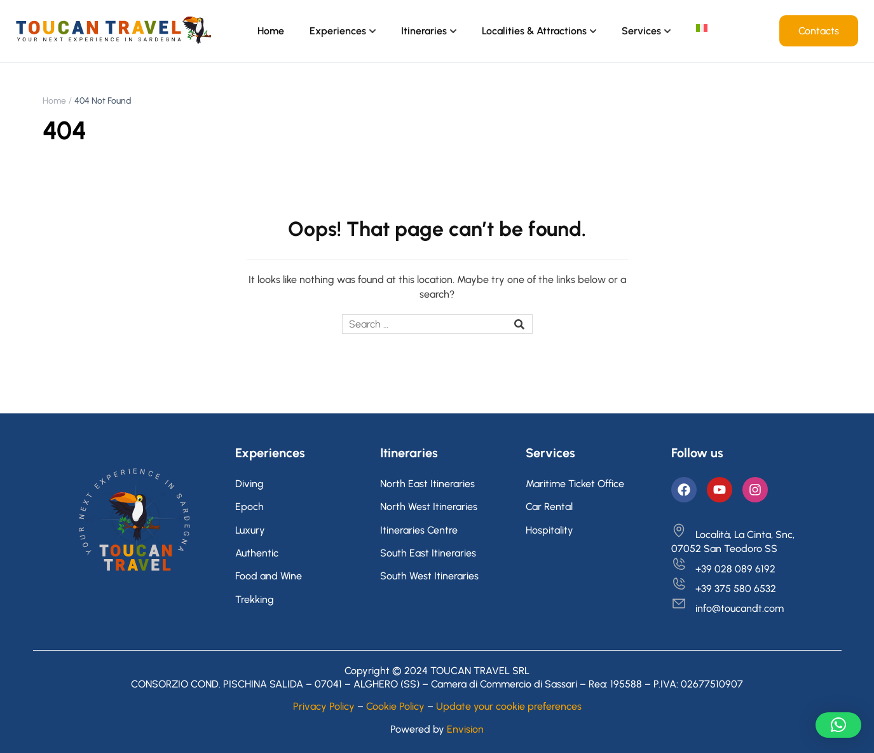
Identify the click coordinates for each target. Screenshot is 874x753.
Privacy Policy (324, 706)
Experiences (338, 31)
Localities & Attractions (534, 31)
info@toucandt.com (727, 608)
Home (270, 31)
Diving (249, 484)
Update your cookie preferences (509, 706)
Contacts (818, 31)
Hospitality (549, 530)
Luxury (250, 530)
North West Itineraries (428, 507)
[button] (838, 725)
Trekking (254, 599)
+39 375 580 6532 (723, 589)
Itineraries (424, 31)
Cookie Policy (395, 706)
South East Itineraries (428, 553)
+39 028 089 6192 (723, 569)
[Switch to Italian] (701, 28)
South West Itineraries (429, 576)
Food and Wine (268, 576)
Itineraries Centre (419, 530)
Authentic (256, 553)
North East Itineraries (427, 484)
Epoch (249, 507)
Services (641, 31)
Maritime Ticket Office (575, 484)
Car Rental (549, 507)
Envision (465, 729)
